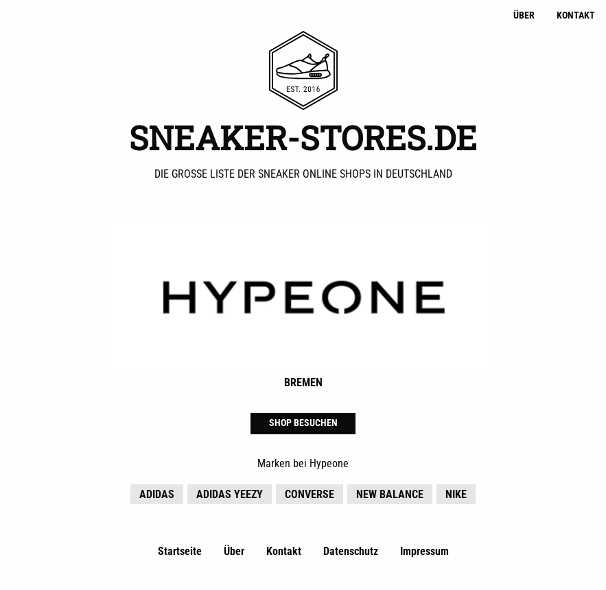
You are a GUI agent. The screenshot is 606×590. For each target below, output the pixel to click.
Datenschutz (350, 551)
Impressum (424, 551)
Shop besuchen (303, 423)
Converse (309, 494)
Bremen (303, 382)
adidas (156, 494)
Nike (456, 494)
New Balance (389, 494)
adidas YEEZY (229, 494)
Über (524, 15)
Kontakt (576, 15)
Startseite (180, 551)
